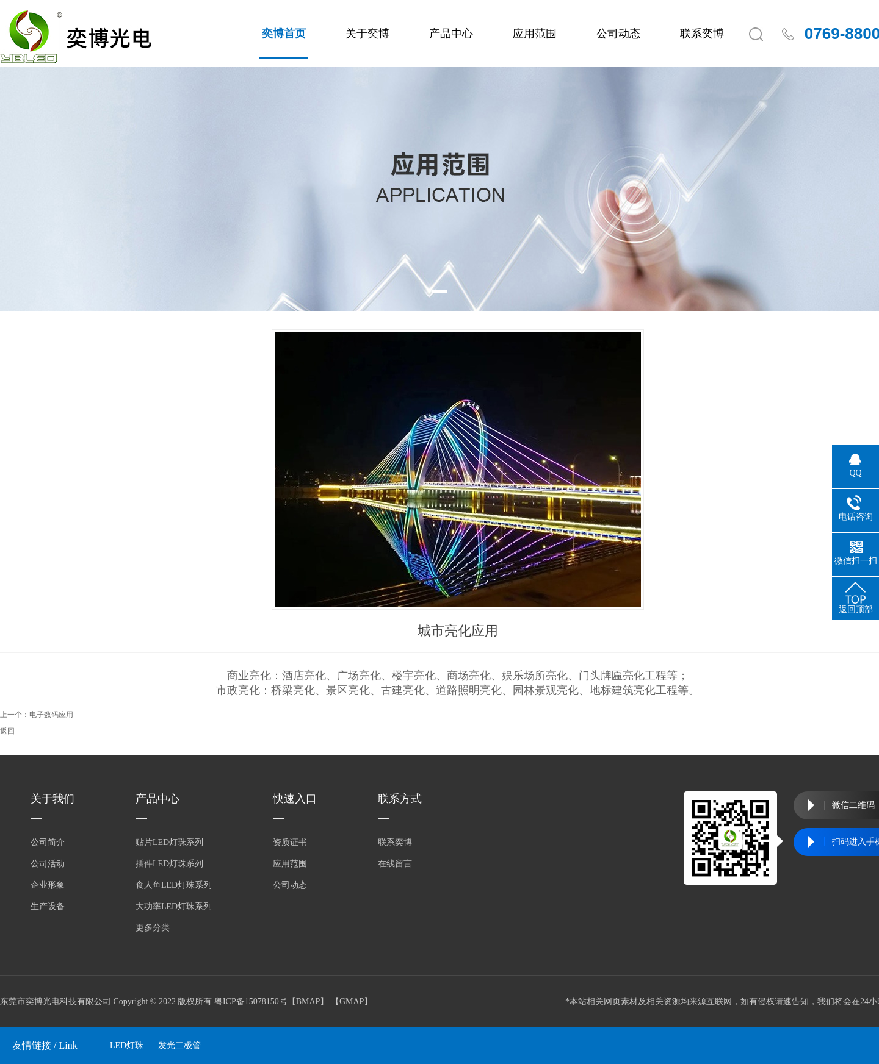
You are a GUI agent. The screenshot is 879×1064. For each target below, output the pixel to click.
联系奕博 (702, 33)
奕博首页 (284, 33)
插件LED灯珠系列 (169, 863)
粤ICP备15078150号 (251, 1001)
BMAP (308, 1001)
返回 (7, 731)
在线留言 (395, 863)
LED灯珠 (126, 1045)
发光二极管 (179, 1045)
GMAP (351, 1001)
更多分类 (153, 927)
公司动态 (618, 33)
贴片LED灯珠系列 (169, 842)
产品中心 (451, 33)
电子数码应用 (51, 714)
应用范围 (535, 33)
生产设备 (48, 906)
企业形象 (48, 885)
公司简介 (48, 842)
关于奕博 (367, 33)
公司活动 (48, 863)
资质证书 (290, 842)
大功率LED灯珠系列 (174, 906)
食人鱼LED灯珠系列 (174, 885)
